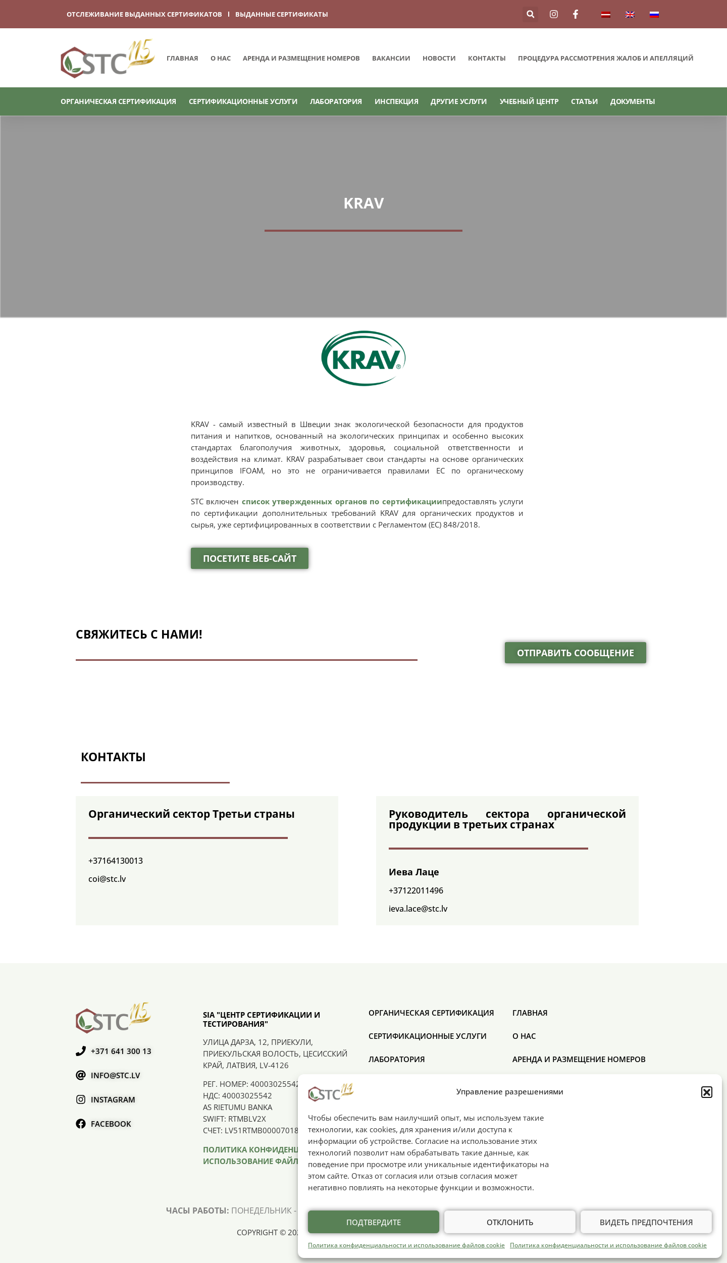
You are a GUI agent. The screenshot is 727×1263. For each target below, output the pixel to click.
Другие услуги (459, 101)
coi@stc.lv (107, 878)
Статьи (584, 101)
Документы (632, 101)
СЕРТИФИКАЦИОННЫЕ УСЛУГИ (243, 101)
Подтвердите (373, 1222)
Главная (182, 58)
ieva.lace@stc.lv (418, 908)
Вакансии (391, 58)
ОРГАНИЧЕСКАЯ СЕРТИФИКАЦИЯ (118, 101)
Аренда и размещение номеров (301, 58)
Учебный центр (529, 101)
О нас (221, 58)
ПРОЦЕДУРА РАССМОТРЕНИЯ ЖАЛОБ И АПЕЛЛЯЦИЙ (606, 58)
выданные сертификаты (281, 14)
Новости (439, 58)
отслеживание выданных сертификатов (144, 14)
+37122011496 (416, 890)
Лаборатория (336, 101)
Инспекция (397, 101)
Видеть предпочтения (646, 1222)
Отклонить (510, 1222)
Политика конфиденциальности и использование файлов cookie (406, 1245)
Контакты (487, 58)
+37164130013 (115, 860)
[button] (707, 1092)
